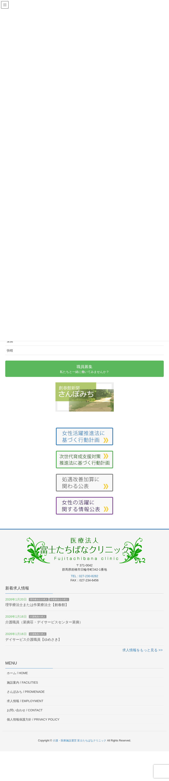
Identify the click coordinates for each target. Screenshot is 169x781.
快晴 (10, 350)
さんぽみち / (26, 691)
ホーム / (17, 673)
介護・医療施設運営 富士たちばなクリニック (79, 740)
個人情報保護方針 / (33, 719)
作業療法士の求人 (59, 599)
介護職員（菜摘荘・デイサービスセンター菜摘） (44, 622)
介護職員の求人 (37, 616)
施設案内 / (22, 682)
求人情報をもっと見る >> (142, 650)
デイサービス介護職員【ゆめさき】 (33, 639)
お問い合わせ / (24, 710)
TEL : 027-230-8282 (84, 576)
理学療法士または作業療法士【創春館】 (37, 605)
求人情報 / (25, 701)
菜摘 (10, 341)
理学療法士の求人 (39, 599)
